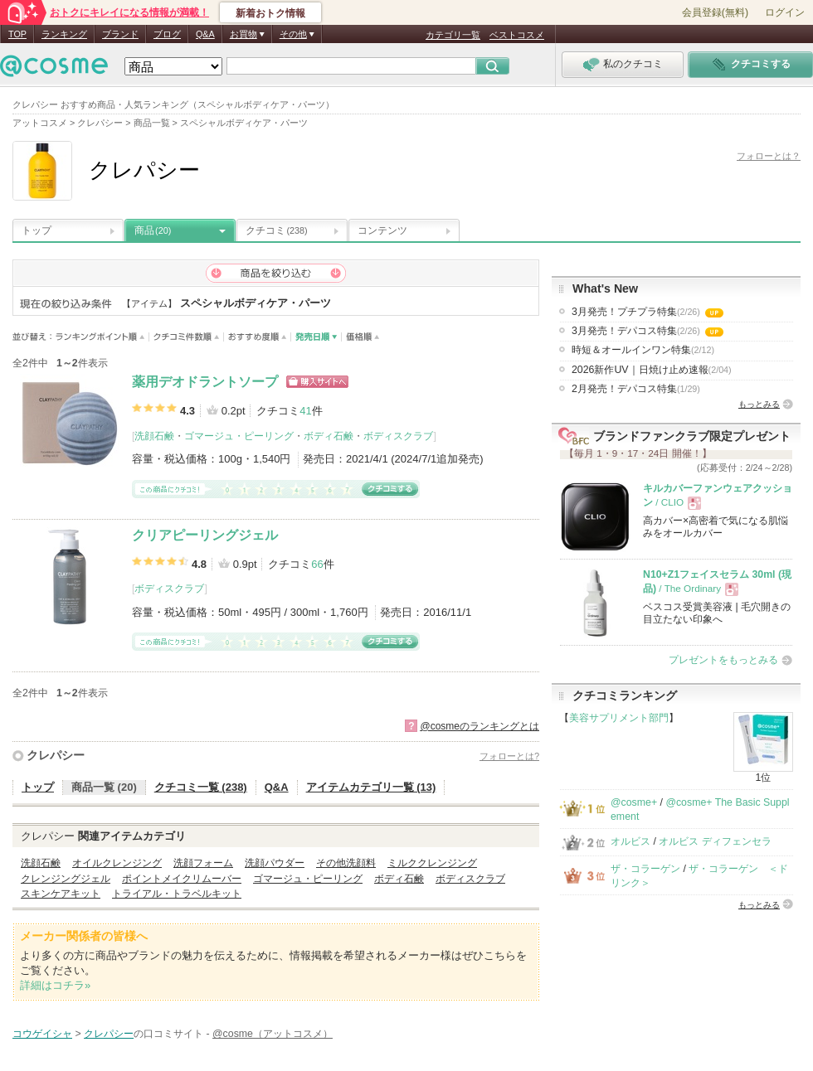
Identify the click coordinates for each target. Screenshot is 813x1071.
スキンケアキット (60, 893)
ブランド (120, 34)
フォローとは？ (769, 156)
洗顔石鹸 (154, 436)
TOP (17, 34)
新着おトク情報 (270, 13)
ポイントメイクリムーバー (181, 878)
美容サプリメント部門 (619, 718)
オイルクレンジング (117, 863)
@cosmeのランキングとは (479, 726)
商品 (152, 230)
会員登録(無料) (715, 12)
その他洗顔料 (346, 863)
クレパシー (56, 755)
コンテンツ (382, 230)
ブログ (167, 34)
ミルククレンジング (432, 863)
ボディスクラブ (398, 436)
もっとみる (759, 404)
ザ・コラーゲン (645, 869)
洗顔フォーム (203, 863)
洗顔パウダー (274, 863)
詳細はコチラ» (55, 985)
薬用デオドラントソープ (205, 382)
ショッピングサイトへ (317, 382)
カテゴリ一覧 (453, 35)
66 (317, 564)
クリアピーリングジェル (205, 535)
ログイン (785, 12)
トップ (36, 230)
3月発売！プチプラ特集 (647, 311)
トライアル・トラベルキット (176, 893)
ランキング (64, 34)
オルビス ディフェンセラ (715, 841)
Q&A (205, 34)
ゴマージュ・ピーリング (239, 436)
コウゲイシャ (42, 1034)
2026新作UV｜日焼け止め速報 (652, 370)
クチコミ (277, 230)
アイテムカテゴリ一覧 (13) (371, 787)
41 (305, 411)
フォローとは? (509, 756)
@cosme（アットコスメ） (272, 1034)
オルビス (630, 841)
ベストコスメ (516, 35)
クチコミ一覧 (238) (200, 787)
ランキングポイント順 (102, 337)
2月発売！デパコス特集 (636, 389)
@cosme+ (634, 802)
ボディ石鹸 (328, 436)
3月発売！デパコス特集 (647, 331)
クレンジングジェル (65, 878)
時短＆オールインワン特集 (643, 350)
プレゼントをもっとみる (723, 660)
